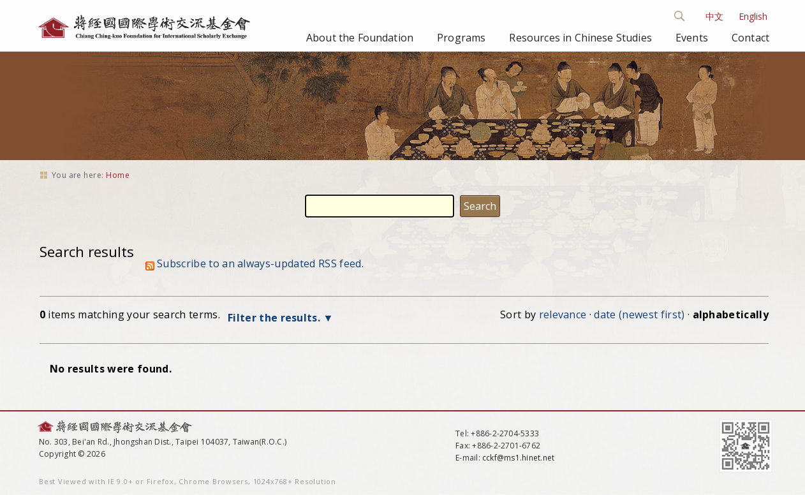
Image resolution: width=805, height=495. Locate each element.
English (753, 16)
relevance (563, 314)
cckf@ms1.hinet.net (518, 457)
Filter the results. (275, 318)
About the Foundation (359, 38)
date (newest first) (639, 314)
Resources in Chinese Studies (580, 38)
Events (692, 38)
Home (117, 175)
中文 (714, 16)
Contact (750, 38)
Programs (461, 38)
